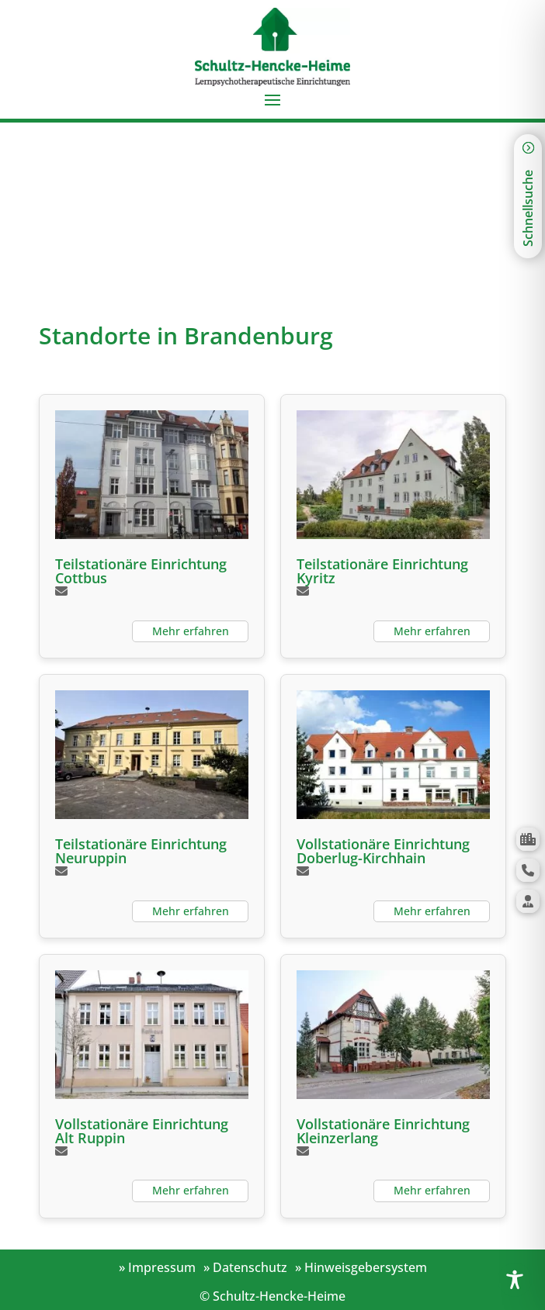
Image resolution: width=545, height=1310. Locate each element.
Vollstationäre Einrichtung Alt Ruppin (141, 1131)
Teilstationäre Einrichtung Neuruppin (141, 851)
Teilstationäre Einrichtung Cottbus (141, 571)
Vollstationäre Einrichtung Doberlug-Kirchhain (383, 851)
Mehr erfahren (190, 631)
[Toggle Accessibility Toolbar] (514, 1279)
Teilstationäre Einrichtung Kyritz (382, 571)
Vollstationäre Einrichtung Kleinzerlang (383, 1131)
